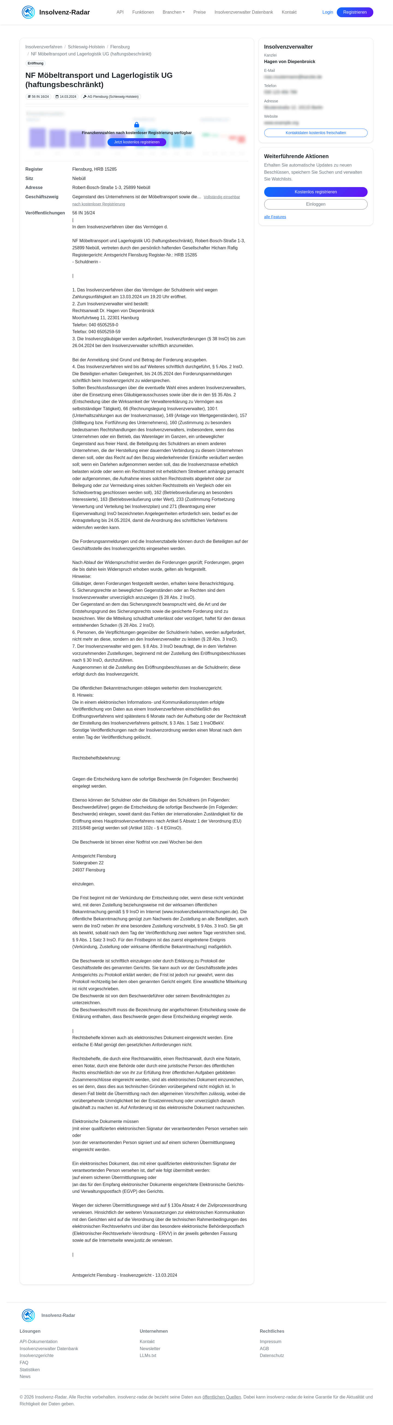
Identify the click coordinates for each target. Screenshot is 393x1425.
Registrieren (355, 12)
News (25, 1376)
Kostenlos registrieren (316, 192)
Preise (199, 12)
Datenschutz (272, 1355)
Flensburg (120, 47)
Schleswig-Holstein (86, 47)
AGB (264, 1348)
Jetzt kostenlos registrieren (137, 142)
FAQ (24, 1362)
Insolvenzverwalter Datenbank (244, 12)
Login (328, 12)
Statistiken (30, 1369)
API (120, 12)
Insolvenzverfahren (43, 47)
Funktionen (143, 12)
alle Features (275, 217)
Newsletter (150, 1348)
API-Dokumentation (39, 1341)
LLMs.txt (148, 1355)
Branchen (172, 12)
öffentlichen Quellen (222, 1397)
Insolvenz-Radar (55, 12)
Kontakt (289, 12)
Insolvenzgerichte (37, 1355)
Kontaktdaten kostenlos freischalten (316, 133)
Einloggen (316, 204)
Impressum (270, 1341)
